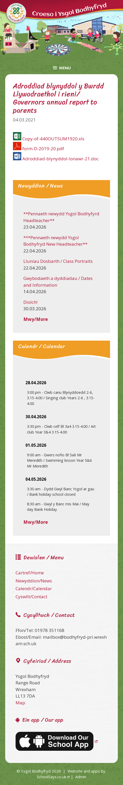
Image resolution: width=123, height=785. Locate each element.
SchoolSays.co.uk (51, 776)
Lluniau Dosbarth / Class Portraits (58, 261)
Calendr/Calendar (34, 588)
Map (20, 703)
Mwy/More (35, 319)
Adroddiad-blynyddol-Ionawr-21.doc (60, 159)
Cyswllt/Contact (31, 597)
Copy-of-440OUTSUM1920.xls (53, 139)
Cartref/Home (30, 573)
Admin (80, 776)
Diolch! (30, 302)
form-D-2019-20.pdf (43, 149)
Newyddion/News (34, 581)
